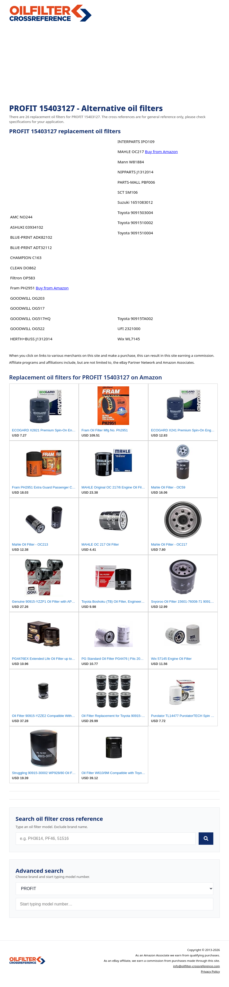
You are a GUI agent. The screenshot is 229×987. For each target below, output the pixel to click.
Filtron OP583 (22, 277)
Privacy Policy (210, 971)
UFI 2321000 (129, 328)
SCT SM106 (128, 192)
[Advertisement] (114, 63)
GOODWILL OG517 (27, 308)
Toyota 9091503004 (135, 212)
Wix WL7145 (129, 338)
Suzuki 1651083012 (135, 202)
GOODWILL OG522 (27, 328)
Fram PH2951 (22, 287)
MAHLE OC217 (131, 151)
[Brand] (115, 888)
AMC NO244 (21, 216)
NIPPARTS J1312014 (135, 171)
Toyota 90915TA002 (135, 318)
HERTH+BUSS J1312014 (31, 338)
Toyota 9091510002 (135, 222)
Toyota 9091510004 (135, 232)
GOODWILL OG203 (27, 298)
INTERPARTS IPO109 (136, 141)
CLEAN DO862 (23, 267)
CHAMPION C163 (25, 257)
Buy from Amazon (52, 287)
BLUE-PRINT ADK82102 (31, 237)
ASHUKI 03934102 (26, 227)
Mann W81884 (131, 161)
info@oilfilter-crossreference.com (196, 966)
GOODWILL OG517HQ (30, 318)
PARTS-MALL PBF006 (136, 182)
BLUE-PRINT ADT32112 (31, 247)
